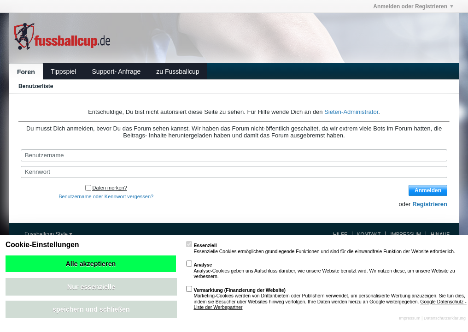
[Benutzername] (234, 155)
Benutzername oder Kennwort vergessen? (105, 196)
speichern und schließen (91, 309)
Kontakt (368, 234)
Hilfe (340, 234)
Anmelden (428, 190)
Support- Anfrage (116, 71)
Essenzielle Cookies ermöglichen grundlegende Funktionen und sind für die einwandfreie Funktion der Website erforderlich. (320, 248)
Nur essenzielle (91, 286)
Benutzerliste (35, 86)
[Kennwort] (234, 172)
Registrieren (429, 204)
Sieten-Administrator (351, 111)
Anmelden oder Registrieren (413, 6)
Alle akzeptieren (90, 263)
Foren (26, 72)
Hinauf (440, 234)
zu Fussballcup (177, 71)
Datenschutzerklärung (445, 318)
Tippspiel (63, 71)
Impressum (405, 234)
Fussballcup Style (48, 234)
